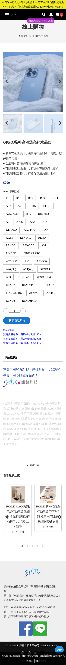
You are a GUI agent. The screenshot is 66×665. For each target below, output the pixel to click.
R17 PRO (11, 229)
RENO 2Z (28, 245)
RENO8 (10, 300)
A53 (8, 277)
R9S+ (43, 198)
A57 (8, 205)
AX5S (9, 237)
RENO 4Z (23, 277)
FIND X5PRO (14, 292)
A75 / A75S (12, 213)
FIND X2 (11, 253)
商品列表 (24, 35)
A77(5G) (51, 292)
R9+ (18, 198)
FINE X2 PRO (32, 253)
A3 (8, 221)
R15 (28, 213)
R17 (44, 221)
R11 (56, 198)
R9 (7, 198)
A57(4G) (34, 292)
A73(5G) (42, 261)
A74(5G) (11, 269)
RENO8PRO (29, 300)
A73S (19, 221)
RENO (42, 237)
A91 (27, 261)
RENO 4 (45, 269)
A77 (20, 205)
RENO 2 (11, 245)
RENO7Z (49, 284)
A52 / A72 (12, 261)
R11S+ (47, 205)
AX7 (45, 229)
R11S (33, 205)
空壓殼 (44, 35)
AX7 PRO (29, 229)
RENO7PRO (29, 284)
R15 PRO (43, 213)
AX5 (32, 221)
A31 (43, 245)
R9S (30, 198)
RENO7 (10, 284)
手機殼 (36, 35)
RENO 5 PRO (44, 277)
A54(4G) (28, 269)
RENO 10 (25, 237)
